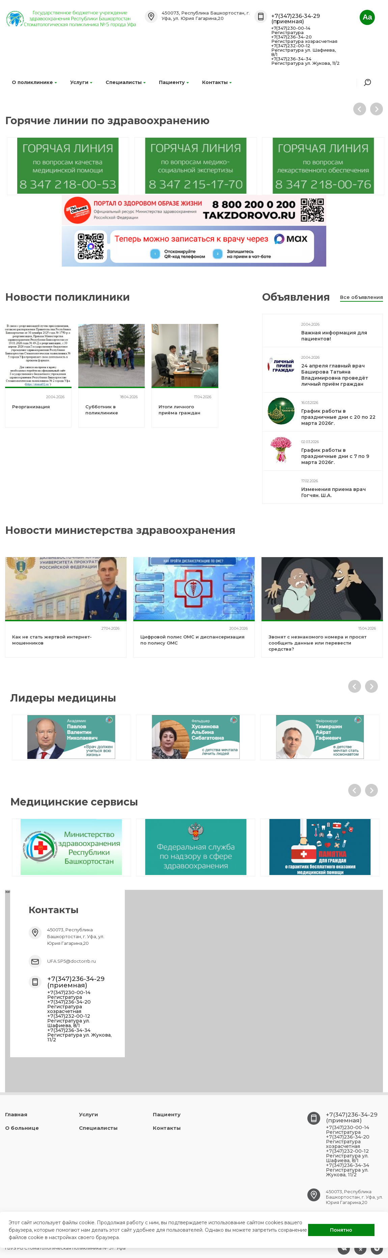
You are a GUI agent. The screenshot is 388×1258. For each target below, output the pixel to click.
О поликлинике (34, 82)
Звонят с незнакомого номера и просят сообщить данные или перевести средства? (317, 643)
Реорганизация (31, 406)
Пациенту (174, 82)
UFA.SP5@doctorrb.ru (71, 961)
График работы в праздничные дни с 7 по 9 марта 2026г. (335, 456)
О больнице (22, 1128)
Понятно (341, 1230)
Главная (16, 1114)
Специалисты (125, 82)
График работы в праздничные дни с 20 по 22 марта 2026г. (338, 417)
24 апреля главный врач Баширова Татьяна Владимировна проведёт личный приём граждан (334, 375)
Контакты (216, 82)
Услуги (81, 82)
